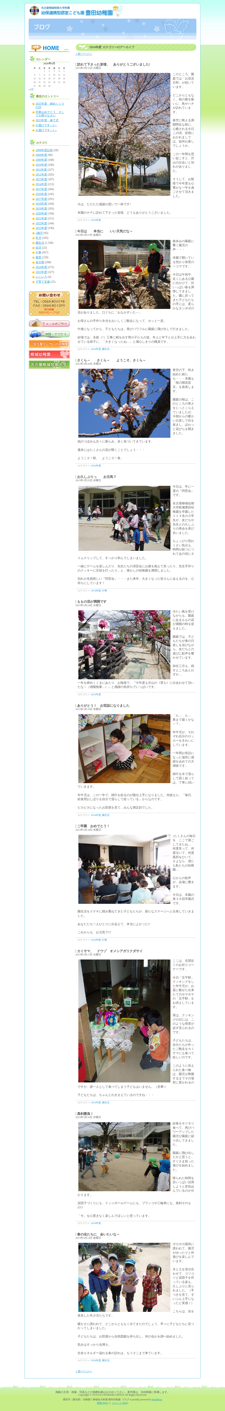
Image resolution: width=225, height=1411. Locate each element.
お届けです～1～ (46, 130)
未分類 (40, 262)
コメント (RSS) (120, 1403)
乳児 (38, 237)
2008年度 (41, 155)
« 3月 (31, 89)
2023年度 (41, 228)
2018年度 (41, 203)
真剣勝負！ (85, 1114)
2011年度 (41, 169)
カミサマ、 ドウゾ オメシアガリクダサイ (110, 951)
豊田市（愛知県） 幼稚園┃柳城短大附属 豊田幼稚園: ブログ (112, 21)
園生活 (105, 349)
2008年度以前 (44, 150)
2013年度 (41, 179)
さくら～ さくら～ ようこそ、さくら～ (111, 360)
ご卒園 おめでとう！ (93, 826)
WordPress (157, 1399)
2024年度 (41, 267)
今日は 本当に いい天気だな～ (106, 231)
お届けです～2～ (46, 125)
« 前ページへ (83, 54)
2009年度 (41, 159)
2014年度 (96, 220)
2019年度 (41, 208)
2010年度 (41, 164)
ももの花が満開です (92, 601)
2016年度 (41, 194)
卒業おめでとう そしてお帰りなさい (50, 114)
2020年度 (41, 213)
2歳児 (39, 233)
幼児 (38, 247)
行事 (104, 590)
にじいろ (41, 276)
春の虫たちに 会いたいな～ (98, 1234)
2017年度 (41, 199)
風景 (38, 257)
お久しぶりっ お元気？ (96, 477)
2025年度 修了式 (47, 120)
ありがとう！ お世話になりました (103, 706)
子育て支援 (43, 281)
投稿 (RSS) (102, 1403)
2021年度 (41, 218)
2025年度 (41, 272)
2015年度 (41, 189)
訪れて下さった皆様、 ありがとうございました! (113, 64)
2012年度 (41, 174)
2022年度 (41, 223)
